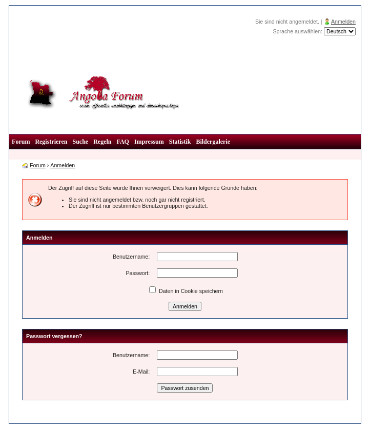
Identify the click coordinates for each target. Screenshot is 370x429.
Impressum (149, 141)
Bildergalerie (213, 141)
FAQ (122, 141)
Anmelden (343, 21)
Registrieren (51, 141)
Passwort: (138, 273)
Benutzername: (131, 257)
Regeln (102, 141)
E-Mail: (141, 371)
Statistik (180, 141)
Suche (80, 141)
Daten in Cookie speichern (186, 291)
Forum (21, 141)
